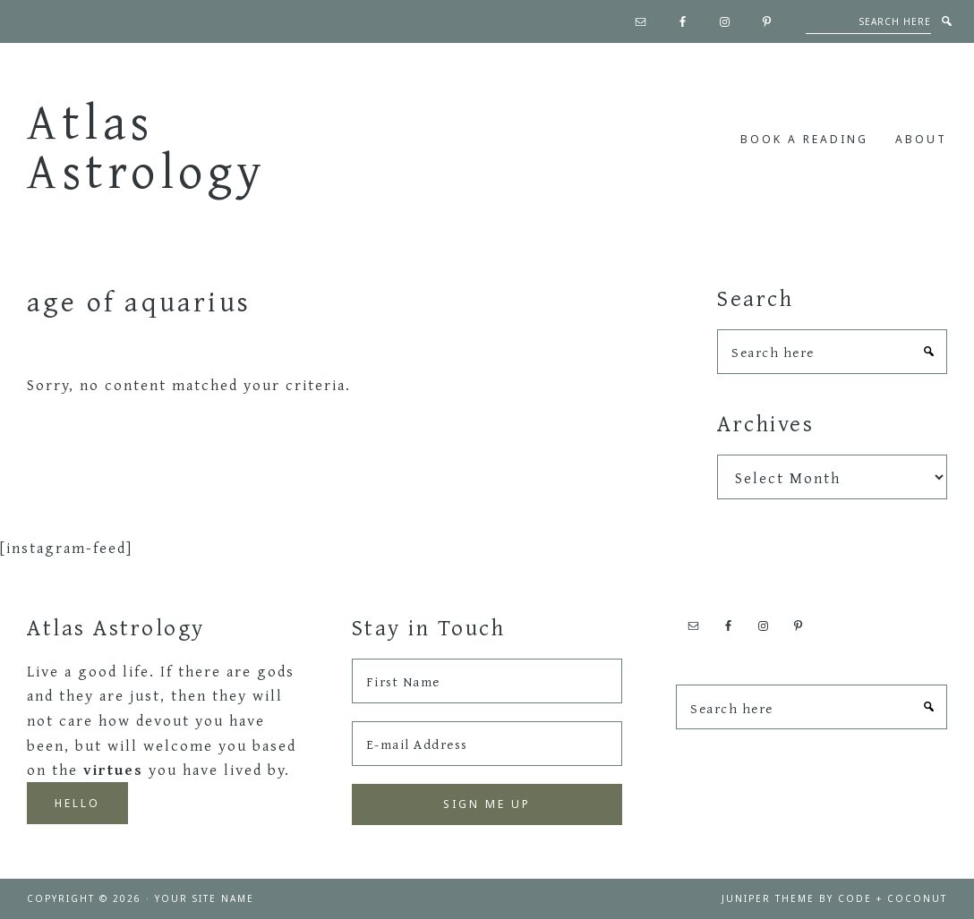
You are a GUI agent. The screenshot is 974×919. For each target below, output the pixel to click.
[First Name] (487, 681)
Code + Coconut (892, 898)
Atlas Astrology (147, 145)
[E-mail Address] (487, 743)
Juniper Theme (768, 898)
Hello (77, 803)
